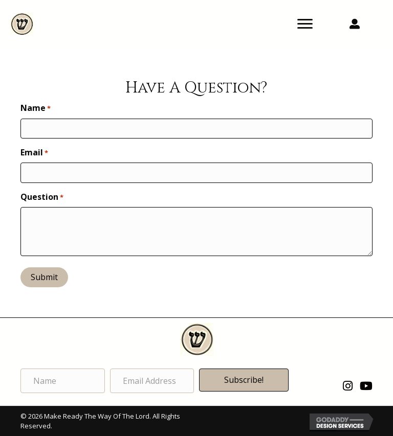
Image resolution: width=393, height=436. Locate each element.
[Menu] (305, 24)
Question (41, 196)
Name (35, 107)
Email (34, 152)
